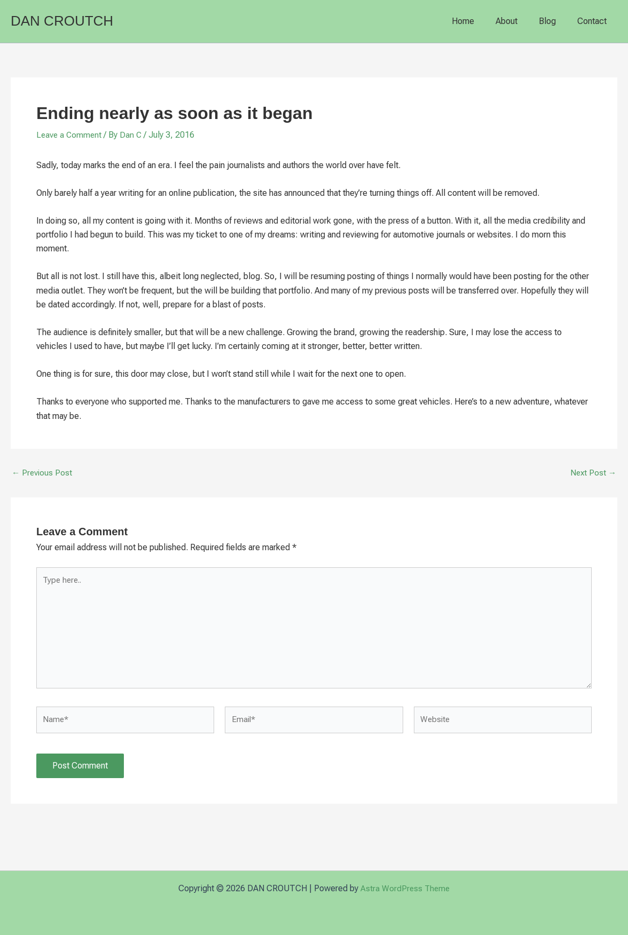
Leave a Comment (70, 135)
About (517, 21)
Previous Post (43, 473)
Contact (594, 21)
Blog (553, 21)
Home (478, 21)
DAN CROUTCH (62, 21)
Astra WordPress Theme (405, 888)
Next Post (592, 473)
